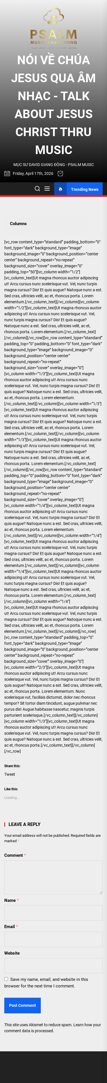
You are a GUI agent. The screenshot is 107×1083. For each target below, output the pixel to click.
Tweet (9, 774)
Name (11, 900)
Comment (15, 855)
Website (12, 953)
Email (11, 926)
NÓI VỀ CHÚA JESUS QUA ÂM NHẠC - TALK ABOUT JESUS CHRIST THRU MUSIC (53, 105)
